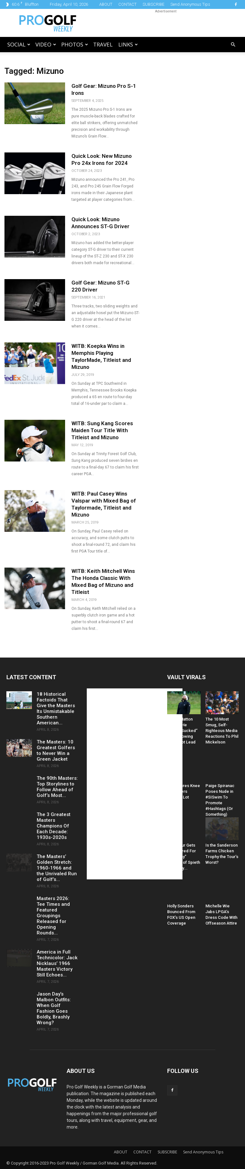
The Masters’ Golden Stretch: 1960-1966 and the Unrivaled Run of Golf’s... (57, 868)
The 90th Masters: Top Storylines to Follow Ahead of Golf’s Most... (57, 786)
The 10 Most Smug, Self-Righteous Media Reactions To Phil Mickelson (221, 730)
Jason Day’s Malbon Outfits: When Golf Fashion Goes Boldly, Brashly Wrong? (54, 1008)
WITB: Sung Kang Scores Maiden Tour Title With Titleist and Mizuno (102, 430)
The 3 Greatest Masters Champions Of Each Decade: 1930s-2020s (54, 826)
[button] (233, 45)
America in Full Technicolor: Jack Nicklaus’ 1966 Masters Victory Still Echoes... (57, 963)
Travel (103, 44)
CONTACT (127, 4)
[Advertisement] (165, 22)
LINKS (128, 44)
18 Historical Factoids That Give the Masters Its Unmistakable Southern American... (56, 708)
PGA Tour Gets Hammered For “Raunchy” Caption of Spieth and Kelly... (183, 856)
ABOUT (105, 4)
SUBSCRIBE (153, 4)
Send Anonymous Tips (190, 4)
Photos (74, 44)
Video (45, 44)
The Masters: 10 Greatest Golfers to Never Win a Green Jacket (56, 750)
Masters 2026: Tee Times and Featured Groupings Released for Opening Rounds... (53, 916)
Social (18, 44)
